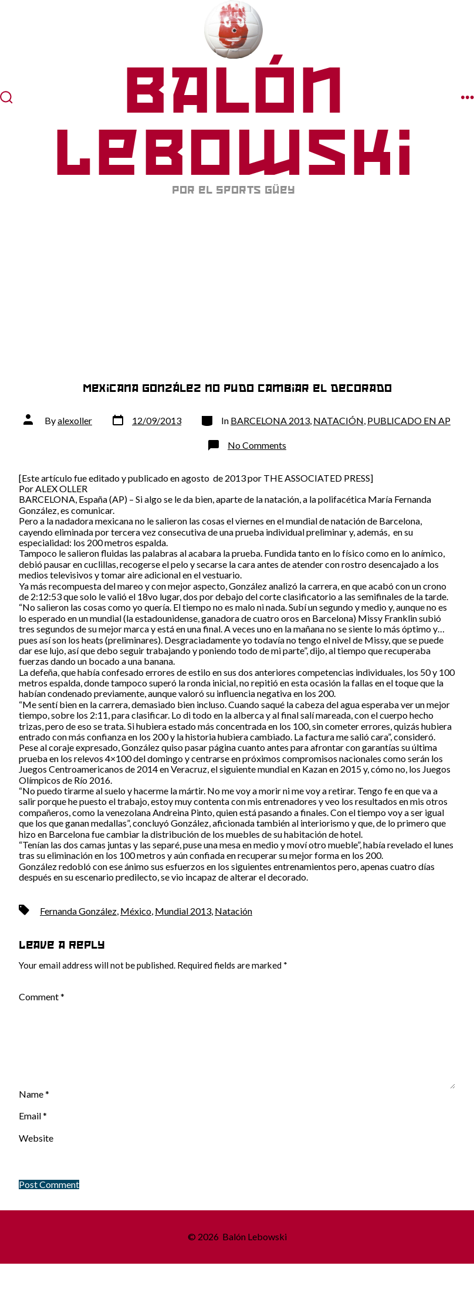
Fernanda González (78, 910)
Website (36, 1138)
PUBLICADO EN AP (409, 420)
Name (34, 1094)
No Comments (257, 445)
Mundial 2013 (183, 910)
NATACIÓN (338, 420)
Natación (233, 910)
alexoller (74, 420)
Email (33, 1116)
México (135, 910)
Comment (42, 996)
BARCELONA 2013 (270, 420)
